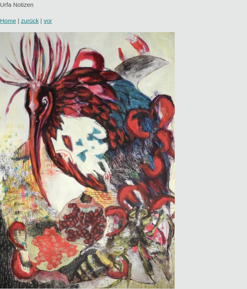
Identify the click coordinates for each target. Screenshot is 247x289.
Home (8, 20)
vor (48, 20)
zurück (30, 20)
